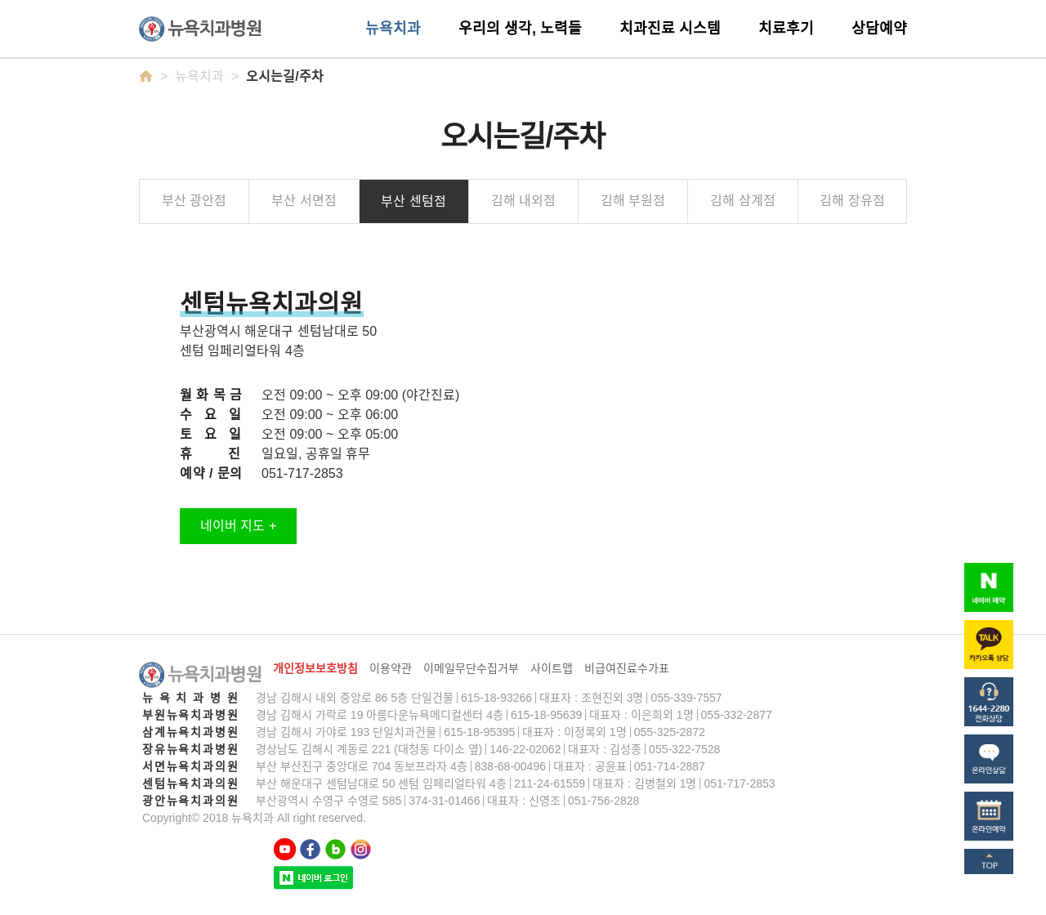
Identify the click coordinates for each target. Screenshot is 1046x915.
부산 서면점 (303, 201)
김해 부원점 (633, 201)
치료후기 (786, 28)
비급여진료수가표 (626, 668)
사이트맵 (551, 668)
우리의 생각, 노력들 (520, 28)
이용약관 (390, 668)
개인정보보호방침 (315, 668)
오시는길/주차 (284, 76)
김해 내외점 (523, 201)
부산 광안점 (194, 201)
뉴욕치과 (393, 28)
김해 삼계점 (742, 201)
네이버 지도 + (238, 526)
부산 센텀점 (413, 201)
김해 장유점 (852, 201)
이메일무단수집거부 (471, 668)
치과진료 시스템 (670, 28)
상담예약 (879, 28)
